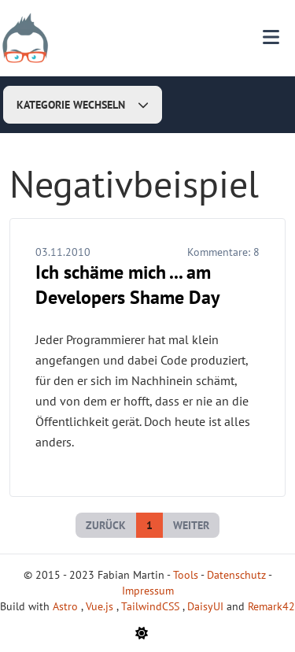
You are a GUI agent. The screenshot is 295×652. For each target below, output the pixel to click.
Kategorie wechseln (83, 105)
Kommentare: (223, 252)
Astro (67, 606)
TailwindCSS (152, 606)
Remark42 (271, 606)
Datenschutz (236, 575)
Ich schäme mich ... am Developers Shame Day (127, 284)
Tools (185, 575)
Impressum (148, 590)
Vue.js (101, 606)
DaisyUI (207, 606)
